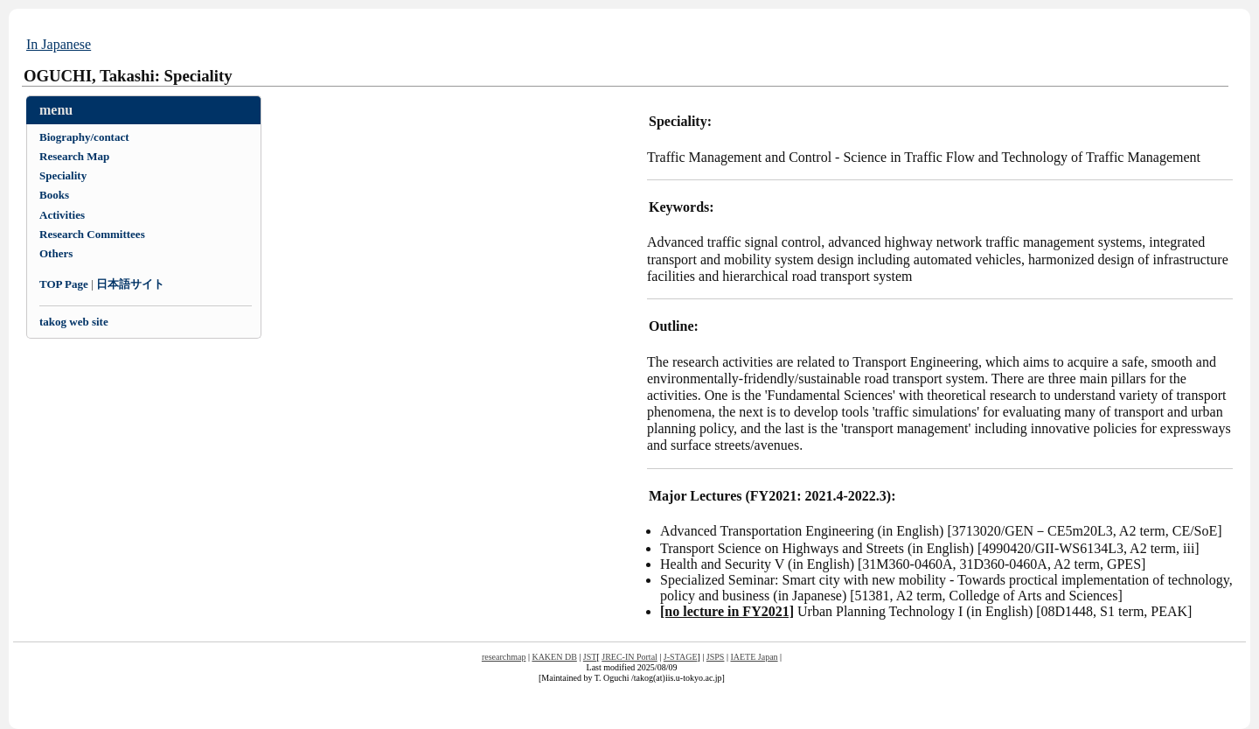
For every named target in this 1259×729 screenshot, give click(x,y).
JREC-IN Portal (629, 657)
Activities (62, 214)
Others (56, 253)
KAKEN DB (554, 657)
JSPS (715, 657)
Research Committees (92, 234)
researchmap (504, 657)
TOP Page (63, 284)
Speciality (63, 175)
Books (54, 194)
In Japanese (58, 44)
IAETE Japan (753, 657)
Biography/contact (84, 137)
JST (590, 657)
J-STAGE (681, 657)
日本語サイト (130, 284)
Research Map (74, 156)
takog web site (73, 321)
